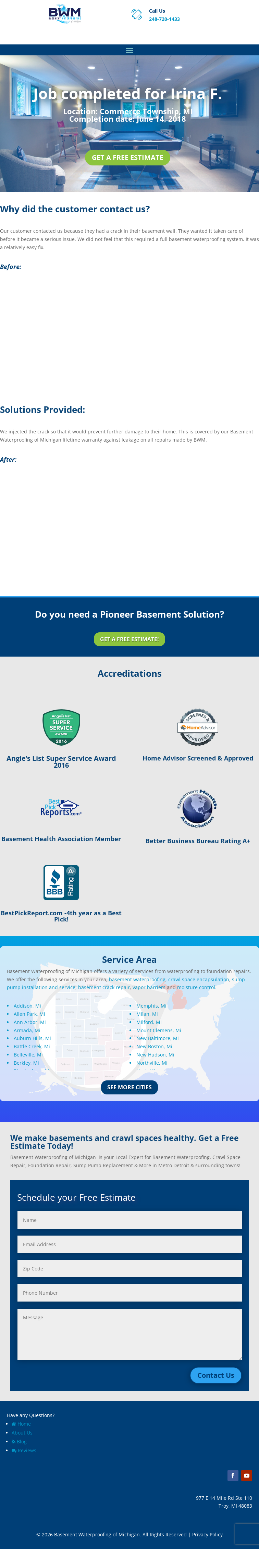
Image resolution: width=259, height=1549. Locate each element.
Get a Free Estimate (127, 157)
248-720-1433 (164, 19)
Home (21, 1423)
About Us (22, 1432)
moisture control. (197, 987)
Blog (19, 1441)
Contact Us (215, 1375)
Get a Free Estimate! (129, 639)
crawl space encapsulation (198, 979)
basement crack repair (104, 987)
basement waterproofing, (138, 979)
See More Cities (129, 1087)
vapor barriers (149, 987)
